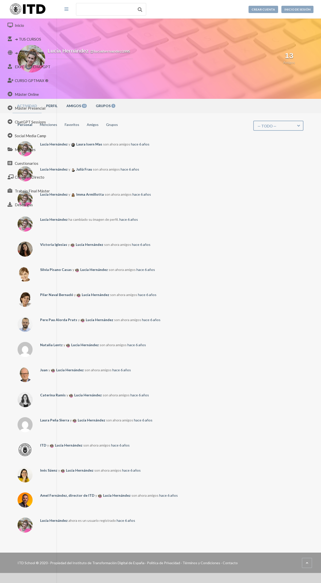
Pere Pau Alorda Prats (115, 320)
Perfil (108, 106)
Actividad (84, 106)
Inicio (16, 25)
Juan (101, 370)
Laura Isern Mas (146, 144)
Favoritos (129, 124)
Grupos (162, 106)
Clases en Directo (26, 176)
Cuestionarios (23, 163)
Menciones (105, 124)
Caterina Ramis (110, 395)
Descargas (20, 204)
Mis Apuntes (22, 149)
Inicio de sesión (297, 9)
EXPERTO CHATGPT (29, 66)
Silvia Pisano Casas (113, 269)
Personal (81, 124)
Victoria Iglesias (110, 244)
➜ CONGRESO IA (26, 52)
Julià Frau (141, 169)
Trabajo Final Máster (29, 190)
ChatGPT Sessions (27, 121)
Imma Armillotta (147, 194)
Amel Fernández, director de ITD (124, 495)
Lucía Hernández (111, 144)
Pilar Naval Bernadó (113, 295)
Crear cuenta (263, 9)
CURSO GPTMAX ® (28, 80)
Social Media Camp (27, 135)
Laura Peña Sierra (111, 420)
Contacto (287, 563)
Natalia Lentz (108, 345)
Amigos (133, 106)
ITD (100, 445)
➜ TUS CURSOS (24, 38)
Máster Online (23, 94)
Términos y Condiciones (258, 563)
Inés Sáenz (105, 470)
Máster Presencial (26, 107)
